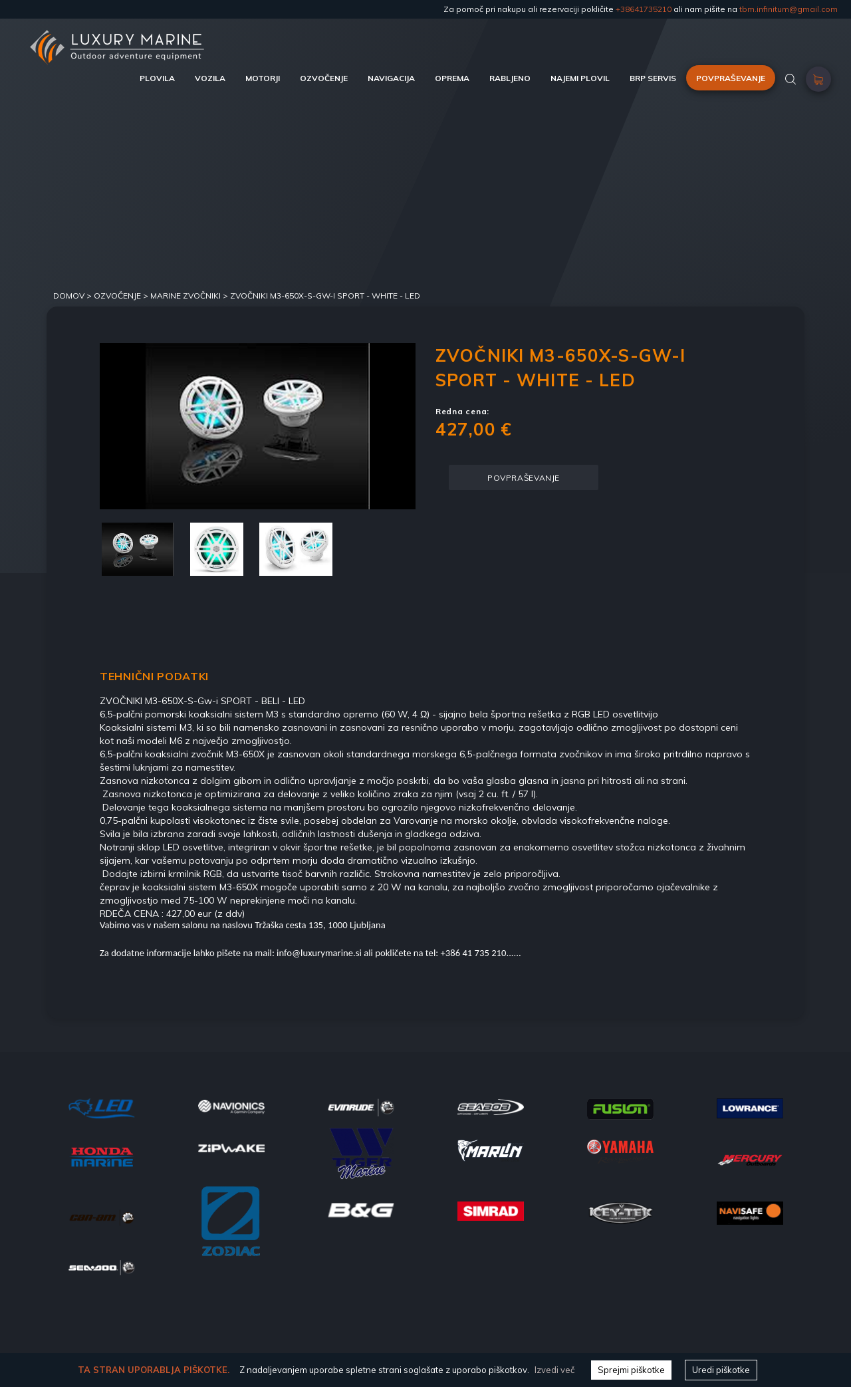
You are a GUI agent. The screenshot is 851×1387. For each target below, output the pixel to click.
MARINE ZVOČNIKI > (190, 296)
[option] (258, 426)
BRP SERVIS (653, 78)
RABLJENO (510, 78)
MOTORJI (262, 78)
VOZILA (210, 78)
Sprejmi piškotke (631, 1369)
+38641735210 (643, 9)
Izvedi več (554, 1369)
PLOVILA (157, 78)
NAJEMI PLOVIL (580, 78)
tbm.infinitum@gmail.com (788, 9)
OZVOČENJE (324, 78)
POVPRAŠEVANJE (730, 78)
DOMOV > (73, 296)
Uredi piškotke (721, 1369)
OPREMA (452, 78)
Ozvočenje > (122, 296)
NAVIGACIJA (391, 78)
